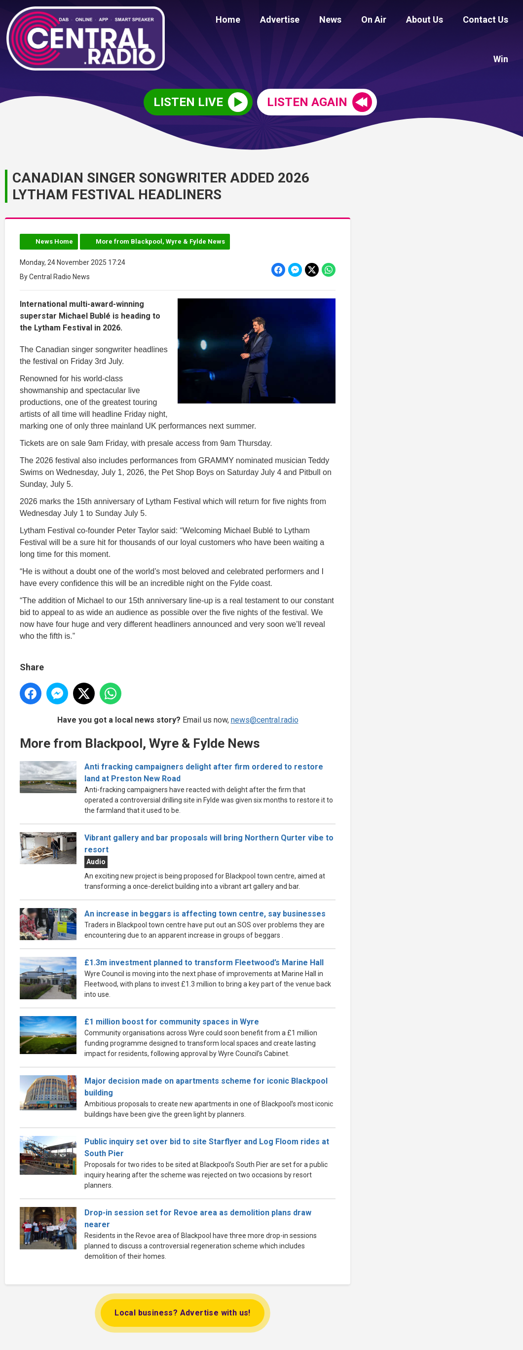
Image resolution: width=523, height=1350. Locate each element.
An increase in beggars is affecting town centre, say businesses (205, 912)
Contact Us (457, 21)
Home (219, 21)
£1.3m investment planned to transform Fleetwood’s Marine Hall (206, 961)
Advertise (267, 21)
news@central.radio (265, 718)
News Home (54, 240)
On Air (353, 21)
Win (502, 21)
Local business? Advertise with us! (182, 1311)
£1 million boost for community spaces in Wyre (171, 1020)
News (313, 21)
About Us (399, 21)
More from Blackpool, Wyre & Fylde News (160, 240)
